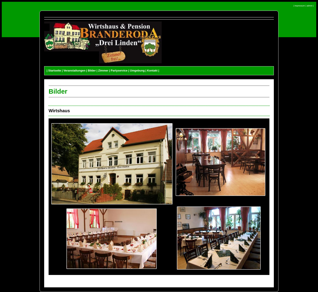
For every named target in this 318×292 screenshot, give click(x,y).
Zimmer (103, 70)
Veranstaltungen (74, 70)
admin (309, 5)
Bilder (92, 70)
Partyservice (119, 70)
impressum (300, 5)
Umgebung (137, 70)
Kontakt (152, 70)
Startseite (54, 70)
